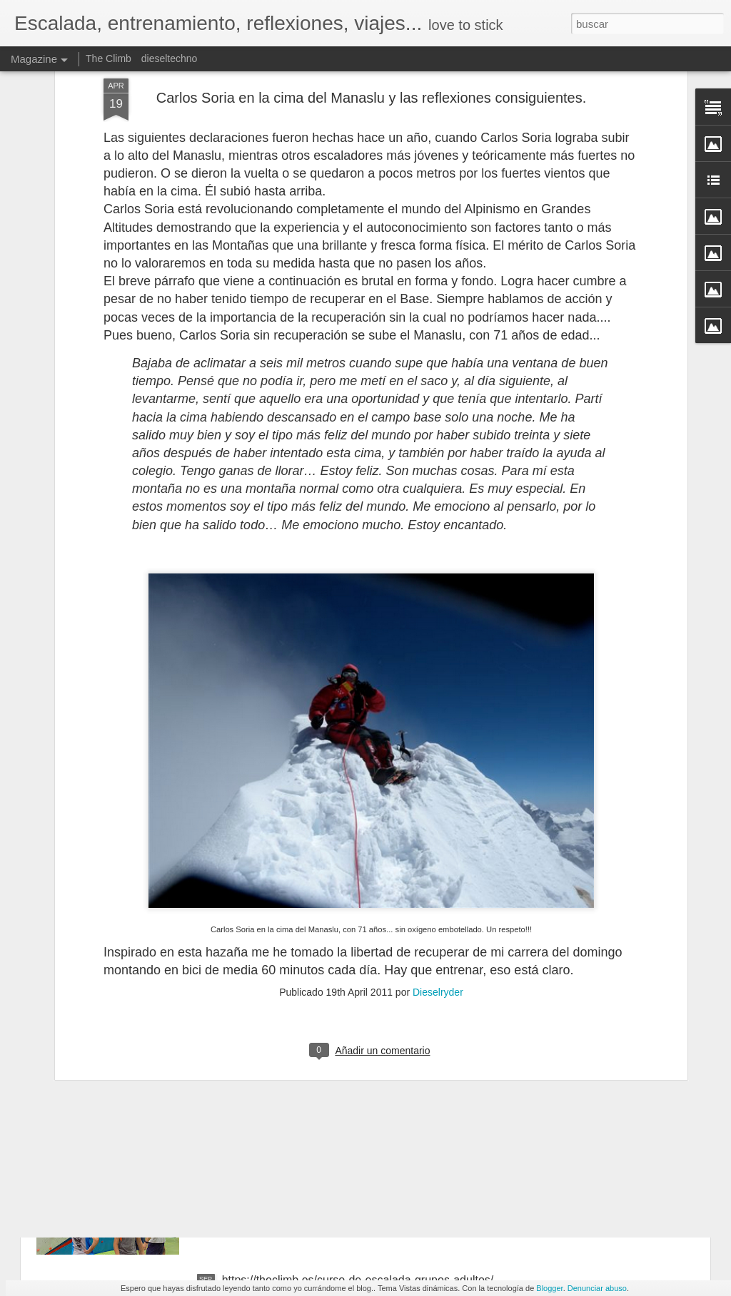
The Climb (108, 58)
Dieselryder (438, 783)
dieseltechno (169, 58)
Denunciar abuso (597, 1288)
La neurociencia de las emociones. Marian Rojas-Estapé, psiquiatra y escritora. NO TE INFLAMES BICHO (347, 969)
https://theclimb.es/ (269, 1118)
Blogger (549, 1288)
